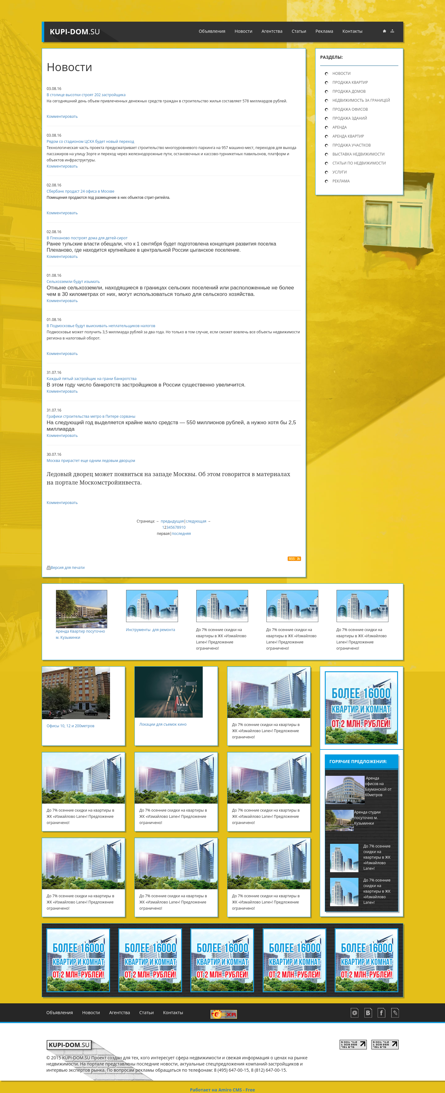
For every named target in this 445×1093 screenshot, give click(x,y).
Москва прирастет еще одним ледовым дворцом (91, 460)
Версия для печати (66, 567)
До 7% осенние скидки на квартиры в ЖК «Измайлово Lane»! (377, 857)
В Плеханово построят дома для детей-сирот (87, 238)
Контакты (173, 1012)
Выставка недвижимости (359, 154)
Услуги (340, 172)
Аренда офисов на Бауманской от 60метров (378, 786)
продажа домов (349, 91)
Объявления (59, 1012)
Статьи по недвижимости (359, 163)
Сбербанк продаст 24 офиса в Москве (80, 191)
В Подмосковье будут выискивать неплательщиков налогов (101, 325)
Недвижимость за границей (361, 100)
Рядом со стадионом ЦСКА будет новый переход (90, 141)
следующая (196, 521)
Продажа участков (352, 145)
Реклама (341, 181)
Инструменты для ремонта (151, 629)
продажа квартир (350, 82)
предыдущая (172, 521)
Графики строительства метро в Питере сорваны (91, 416)
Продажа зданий (350, 118)
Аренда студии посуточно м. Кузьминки (367, 817)
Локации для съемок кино (163, 724)
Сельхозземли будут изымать (73, 281)
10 (183, 527)
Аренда (340, 127)
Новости (342, 73)
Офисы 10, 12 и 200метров (73, 725)
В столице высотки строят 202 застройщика (86, 94)
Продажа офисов (350, 109)
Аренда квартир (348, 136)
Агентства (119, 1012)
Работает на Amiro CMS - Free (222, 1090)
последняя (181, 533)
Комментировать (62, 116)
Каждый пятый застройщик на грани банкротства (92, 378)
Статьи (146, 1012)
